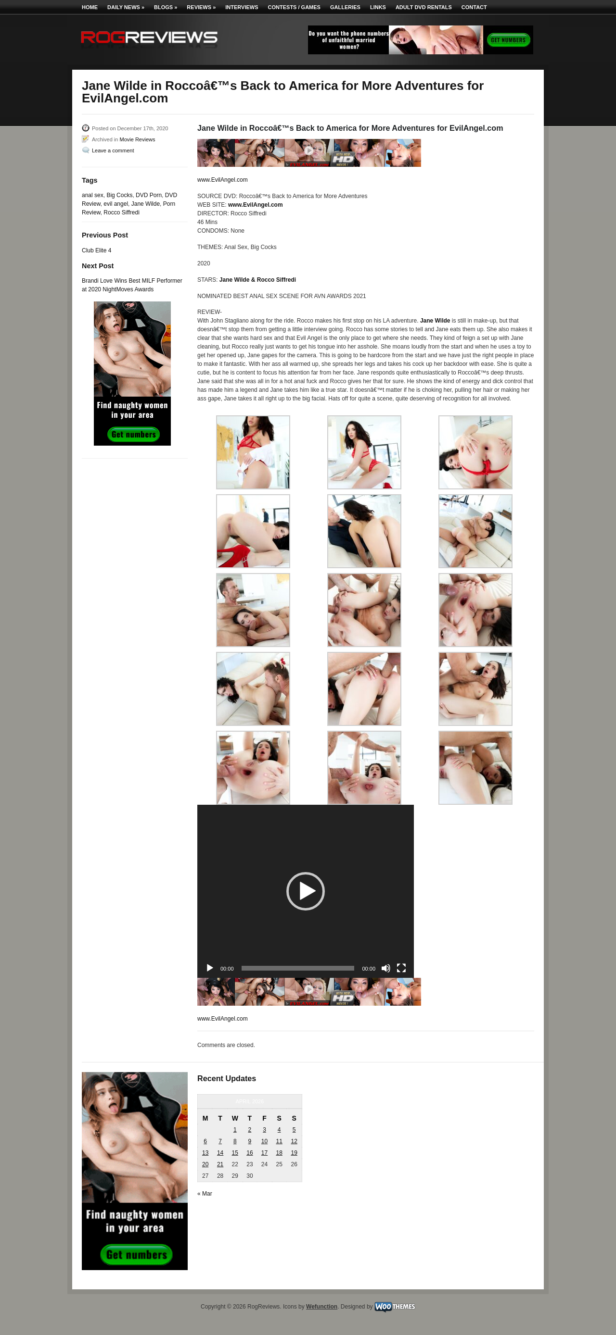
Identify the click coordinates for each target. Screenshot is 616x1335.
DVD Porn (149, 195)
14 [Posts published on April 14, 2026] (220, 1152)
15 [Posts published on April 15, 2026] (235, 1152)
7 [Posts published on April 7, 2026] (220, 1141)
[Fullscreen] (401, 968)
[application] (305, 891)
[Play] (210, 968)
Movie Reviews (137, 139)
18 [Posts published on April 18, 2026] (279, 1152)
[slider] (298, 968)
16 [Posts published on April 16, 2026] (249, 1152)
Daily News (125, 7)
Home (90, 7)
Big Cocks (119, 195)
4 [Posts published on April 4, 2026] (279, 1129)
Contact (474, 7)
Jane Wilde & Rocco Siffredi (257, 279)
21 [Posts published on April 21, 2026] (220, 1164)
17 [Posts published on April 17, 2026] (264, 1152)
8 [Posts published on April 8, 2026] (235, 1141)
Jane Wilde (145, 203)
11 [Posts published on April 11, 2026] (279, 1141)
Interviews (241, 7)
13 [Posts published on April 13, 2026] (205, 1152)
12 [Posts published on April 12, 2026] (294, 1141)
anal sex (92, 195)
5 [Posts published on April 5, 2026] (294, 1129)
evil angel (115, 203)
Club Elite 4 (96, 250)
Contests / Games (294, 7)
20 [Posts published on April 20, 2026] (205, 1164)
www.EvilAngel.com (222, 179)
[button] (305, 891)
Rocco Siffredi (121, 212)
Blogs (165, 7)
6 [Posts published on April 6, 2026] (205, 1141)
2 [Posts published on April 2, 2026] (250, 1129)
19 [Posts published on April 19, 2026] (294, 1152)
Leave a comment (113, 150)
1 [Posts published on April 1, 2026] (235, 1129)
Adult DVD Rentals (424, 7)
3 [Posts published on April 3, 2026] (264, 1129)
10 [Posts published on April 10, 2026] (264, 1141)
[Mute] (386, 968)
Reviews (201, 7)
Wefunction (321, 1306)
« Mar (204, 1193)
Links (378, 7)
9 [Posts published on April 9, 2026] (250, 1141)
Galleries (345, 7)
